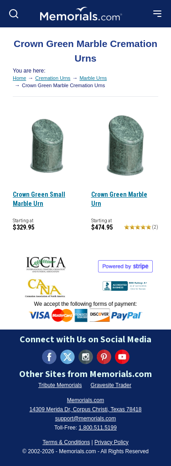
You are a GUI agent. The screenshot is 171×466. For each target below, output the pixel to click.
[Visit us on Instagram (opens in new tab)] (85, 357)
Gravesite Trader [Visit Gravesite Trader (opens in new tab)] (111, 385)
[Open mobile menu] (157, 14)
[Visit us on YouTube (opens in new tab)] (122, 357)
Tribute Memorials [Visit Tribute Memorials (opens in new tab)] (60, 385)
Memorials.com (85, 400)
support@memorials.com (85, 418)
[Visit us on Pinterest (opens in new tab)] (104, 357)
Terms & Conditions (66, 442)
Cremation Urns (52, 78)
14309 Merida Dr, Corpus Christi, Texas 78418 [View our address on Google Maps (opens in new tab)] (86, 409)
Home (19, 78)
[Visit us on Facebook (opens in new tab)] (49, 357)
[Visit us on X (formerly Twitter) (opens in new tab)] (67, 357)
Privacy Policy (111, 442)
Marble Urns (93, 78)
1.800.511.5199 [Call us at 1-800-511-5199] (97, 427)
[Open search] (13, 13)
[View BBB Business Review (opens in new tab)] (126, 284)
